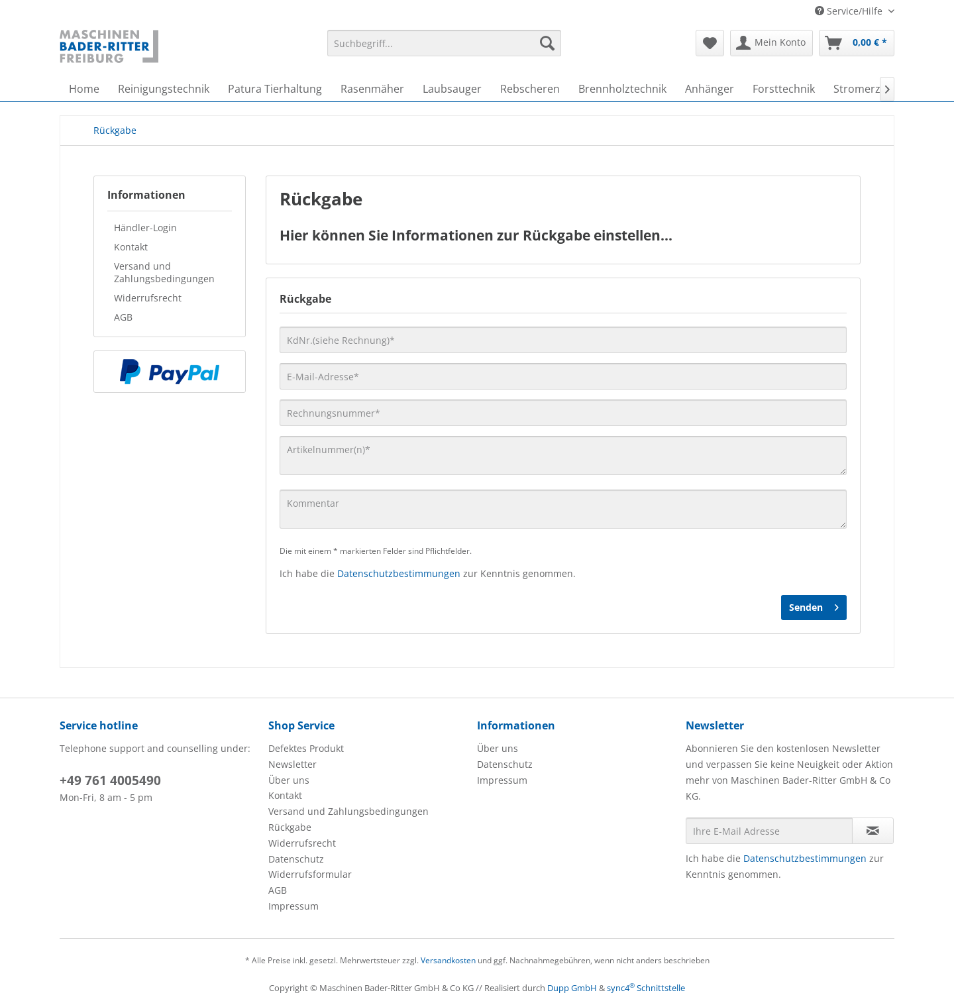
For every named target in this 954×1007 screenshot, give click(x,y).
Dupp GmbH (572, 988)
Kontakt (131, 246)
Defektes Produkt (306, 748)
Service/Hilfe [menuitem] (850, 11)
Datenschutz (296, 859)
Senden (814, 605)
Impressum (293, 906)
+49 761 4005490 (110, 780)
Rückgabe (289, 827)
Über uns (288, 780)
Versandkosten (448, 960)
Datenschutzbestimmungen (398, 573)
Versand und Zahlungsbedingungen (164, 272)
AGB (123, 317)
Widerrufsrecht (148, 298)
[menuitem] (444, 43)
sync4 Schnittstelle (646, 988)
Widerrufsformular (310, 874)
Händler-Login (145, 227)
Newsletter (292, 764)
